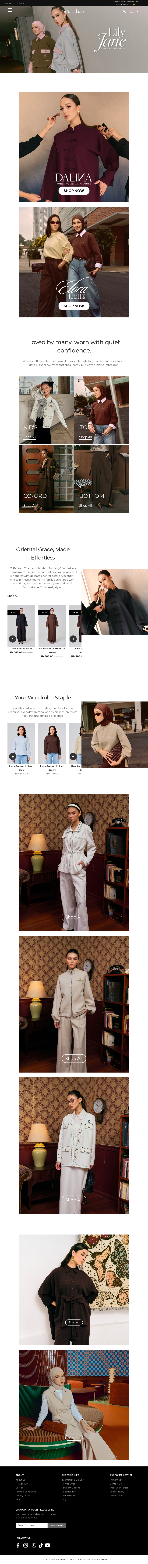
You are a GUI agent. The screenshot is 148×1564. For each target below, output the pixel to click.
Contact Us (116, 1483)
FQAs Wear (116, 1479)
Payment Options (71, 1487)
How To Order (69, 1483)
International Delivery (73, 1479)
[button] (67, 70)
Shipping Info (69, 1491)
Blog (18, 1499)
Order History (117, 1491)
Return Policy (68, 1495)
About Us (20, 1479)
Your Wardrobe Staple (14, 3)
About (20, 1475)
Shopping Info (70, 1475)
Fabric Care (116, 1495)
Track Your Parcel (119, 1487)
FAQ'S (65, 1499)
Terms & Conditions (26, 1491)
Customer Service (121, 1475)
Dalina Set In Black (21, 648)
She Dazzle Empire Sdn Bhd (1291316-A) (72, 1559)
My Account (22, 1483)
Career (19, 1487)
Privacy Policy (23, 1495)
